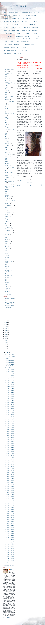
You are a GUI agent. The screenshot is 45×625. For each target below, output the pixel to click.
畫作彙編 (7, 236)
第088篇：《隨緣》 (9, 519)
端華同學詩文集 (18, 44)
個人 (6, 78)
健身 (6, 245)
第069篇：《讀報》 (9, 484)
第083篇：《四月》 (9, 511)
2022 (5, 322)
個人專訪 (7, 234)
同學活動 (7, 189)
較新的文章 (19, 185)
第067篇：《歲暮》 (9, 480)
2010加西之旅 (32, 24)
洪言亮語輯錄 (8, 270)
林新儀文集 (8, 149)
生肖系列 (6, 42)
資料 (6, 89)
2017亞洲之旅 (35, 30)
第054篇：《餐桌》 (9, 455)
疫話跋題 (7, 203)
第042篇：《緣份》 (9, 435)
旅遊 (6, 80)
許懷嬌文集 (8, 98)
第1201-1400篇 (25, 21)
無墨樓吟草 (37, 12)
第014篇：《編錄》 (9, 390)
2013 (5, 340)
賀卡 (6, 209)
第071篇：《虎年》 (9, 488)
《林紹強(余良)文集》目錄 (10, 53)
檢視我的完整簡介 (6, 617)
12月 (7, 352)
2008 (5, 350)
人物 (6, 104)
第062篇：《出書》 (9, 472)
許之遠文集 (8, 300)
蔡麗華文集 (8, 87)
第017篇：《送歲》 (9, 394)
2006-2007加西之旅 (9, 181)
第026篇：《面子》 (9, 410)
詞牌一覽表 (8, 284)
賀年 (6, 252)
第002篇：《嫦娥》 (9, 380)
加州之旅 (7, 246)
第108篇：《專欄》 (9, 554)
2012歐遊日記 (35, 27)
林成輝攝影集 (8, 73)
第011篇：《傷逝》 (9, 386)
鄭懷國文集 (8, 195)
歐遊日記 (7, 223)
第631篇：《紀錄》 (9, 378)
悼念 (6, 112)
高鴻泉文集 (8, 160)
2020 (5, 326)
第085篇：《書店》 (9, 515)
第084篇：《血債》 (9, 513)
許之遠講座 (8, 282)
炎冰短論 (7, 163)
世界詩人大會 (8, 214)
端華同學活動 (8, 275)
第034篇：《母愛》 (9, 425)
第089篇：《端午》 (9, 521)
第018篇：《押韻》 (9, 396)
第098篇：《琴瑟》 (9, 535)
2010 (5, 346)
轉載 (6, 134)
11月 (7, 563)
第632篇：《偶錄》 (9, 376)
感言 (6, 71)
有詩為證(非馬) (8, 307)
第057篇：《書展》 (9, 462)
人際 (6, 124)
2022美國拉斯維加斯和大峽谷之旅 (22, 36)
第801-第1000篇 (7, 21)
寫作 (6, 126)
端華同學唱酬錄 (9, 69)
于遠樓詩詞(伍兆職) (9, 305)
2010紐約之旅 (24, 24)
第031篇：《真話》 (9, 419)
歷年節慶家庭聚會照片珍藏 (10, 50)
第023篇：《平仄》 (9, 404)
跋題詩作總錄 (8, 288)
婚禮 (6, 264)
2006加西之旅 (34, 21)
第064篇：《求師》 (9, 476)
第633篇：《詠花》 (9, 374)
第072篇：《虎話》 (9, 490)
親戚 (6, 280)
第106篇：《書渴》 (9, 550)
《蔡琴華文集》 (9, 212)
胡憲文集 (7, 179)
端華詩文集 (8, 165)
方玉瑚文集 (8, 198)
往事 (6, 122)
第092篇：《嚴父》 (9, 527)
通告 (6, 289)
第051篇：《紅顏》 (9, 449)
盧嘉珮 (6, 239)
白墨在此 (7, 99)
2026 (5, 314)
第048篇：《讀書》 (9, 445)
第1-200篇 (6, 18)
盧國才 (11, 569)
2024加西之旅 (7, 39)
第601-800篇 (29, 18)
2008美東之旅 (7, 24)
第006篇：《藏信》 (9, 384)
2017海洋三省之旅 (8, 33)
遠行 (6, 218)
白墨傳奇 (12, 42)
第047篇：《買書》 (9, 443)
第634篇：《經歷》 (9, 371)
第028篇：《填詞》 (9, 412)
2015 (5, 336)
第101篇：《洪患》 (9, 542)
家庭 (6, 94)
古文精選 (20, 53)
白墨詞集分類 (7, 15)
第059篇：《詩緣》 (9, 466)
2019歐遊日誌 (34, 33)
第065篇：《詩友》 (9, 478)
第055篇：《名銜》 (9, 458)
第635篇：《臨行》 (9, 369)
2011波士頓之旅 (26, 27)
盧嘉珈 (6, 152)
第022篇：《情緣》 (9, 402)
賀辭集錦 (7, 286)
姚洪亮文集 (8, 108)
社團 (6, 191)
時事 (6, 106)
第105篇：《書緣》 (9, 548)
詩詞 (6, 74)
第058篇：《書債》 (9, 464)
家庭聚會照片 (8, 177)
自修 (21, 180)
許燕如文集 (8, 241)
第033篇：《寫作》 (9, 423)
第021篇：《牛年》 (9, 400)
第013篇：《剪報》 (9, 388)
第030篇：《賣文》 (9, 417)
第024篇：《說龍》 (9, 406)
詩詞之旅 (7, 225)
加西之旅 (7, 248)
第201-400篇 (13, 18)
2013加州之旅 (7, 30)
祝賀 (6, 110)
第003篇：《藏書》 (9, 382)
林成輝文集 (8, 219)
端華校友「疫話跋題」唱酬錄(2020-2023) (26, 42)
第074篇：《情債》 (9, 494)
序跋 (6, 237)
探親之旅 (7, 250)
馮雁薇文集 (8, 254)
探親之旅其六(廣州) (9, 354)
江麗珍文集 (8, 90)
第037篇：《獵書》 (9, 431)
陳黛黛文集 (8, 156)
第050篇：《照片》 (9, 447)
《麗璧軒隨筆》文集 (10, 129)
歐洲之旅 (7, 221)
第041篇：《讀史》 (9, 433)
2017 (5, 332)
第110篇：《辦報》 (9, 558)
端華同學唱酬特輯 (8, 44)
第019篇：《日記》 (9, 398)
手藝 (6, 268)
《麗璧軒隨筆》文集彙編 (29, 44)
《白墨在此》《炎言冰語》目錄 (11, 47)
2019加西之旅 (26, 33)
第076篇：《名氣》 (9, 498)
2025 (5, 316)
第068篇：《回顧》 (9, 482)
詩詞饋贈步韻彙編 (9, 113)
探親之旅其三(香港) (9, 362)
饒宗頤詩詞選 (8, 291)
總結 (6, 147)
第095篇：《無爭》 (9, 531)
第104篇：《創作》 (9, 546)
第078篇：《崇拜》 (9, 503)
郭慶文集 (7, 243)
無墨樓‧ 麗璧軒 (19, 5)
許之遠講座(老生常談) (10, 298)
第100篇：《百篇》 (9, 539)
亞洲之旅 (7, 255)
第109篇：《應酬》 (9, 556)
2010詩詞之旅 (7, 27)
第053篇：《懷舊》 (9, 453)
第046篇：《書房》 (9, 441)
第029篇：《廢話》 (9, 414)
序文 (6, 158)
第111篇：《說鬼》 (9, 560)
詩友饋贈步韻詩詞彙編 (31, 15)
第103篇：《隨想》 (9, 544)
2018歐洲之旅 (17, 33)
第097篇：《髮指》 (9, 533)
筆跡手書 (7, 117)
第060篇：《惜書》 (9, 468)
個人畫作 (7, 257)
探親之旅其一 (8, 367)
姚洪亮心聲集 (8, 263)
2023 (5, 320)
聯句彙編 (7, 277)
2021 (5, 324)
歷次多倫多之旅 (26, 39)
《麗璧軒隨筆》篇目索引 (13, 12)
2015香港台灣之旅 (26, 30)
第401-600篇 (21, 18)
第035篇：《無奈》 (9, 427)
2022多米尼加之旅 (8, 36)
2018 (5, 330)
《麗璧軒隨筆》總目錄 (27, 12)
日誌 (6, 76)
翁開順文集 (8, 216)
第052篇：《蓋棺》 (9, 451)
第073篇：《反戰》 (9, 492)
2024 (5, 318)
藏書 (6, 279)
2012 (5, 342)
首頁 (5, 12)
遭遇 (6, 193)
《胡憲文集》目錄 (22, 50)
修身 (6, 136)
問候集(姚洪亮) (8, 261)
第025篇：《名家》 (9, 408)
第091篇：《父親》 (9, 525)
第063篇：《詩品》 (9, 474)
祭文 (6, 273)
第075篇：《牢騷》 (9, 496)
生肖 (6, 140)
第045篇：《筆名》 (9, 439)
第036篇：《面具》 (9, 429)
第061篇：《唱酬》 (9, 470)
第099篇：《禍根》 (9, 537)
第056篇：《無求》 (9, 460)
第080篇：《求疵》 (9, 507)
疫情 (6, 138)
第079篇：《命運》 (9, 505)
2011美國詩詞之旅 (16, 27)
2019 (5, 328)
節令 (6, 120)
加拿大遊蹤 (35, 39)
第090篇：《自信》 (9, 523)
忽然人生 (7, 266)
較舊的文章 (39, 185)
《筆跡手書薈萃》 (24, 47)
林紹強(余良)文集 (9, 96)
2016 (5, 334)
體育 (6, 170)
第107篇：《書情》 (9, 552)
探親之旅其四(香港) (9, 360)
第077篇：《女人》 (9, 501)
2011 (5, 344)
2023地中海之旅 (35, 36)
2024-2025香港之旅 (16, 39)
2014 (5, 338)
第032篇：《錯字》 (9, 421)
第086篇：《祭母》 (9, 517)
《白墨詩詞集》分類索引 (18, 15)
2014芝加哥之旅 (15, 30)
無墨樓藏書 (8, 271)
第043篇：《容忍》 (9, 437)
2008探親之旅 (15, 24)
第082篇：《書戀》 (9, 509)
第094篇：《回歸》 (9, 529)
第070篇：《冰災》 (9, 486)
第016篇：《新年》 (9, 392)
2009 (5, 348)
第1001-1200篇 (16, 21)
